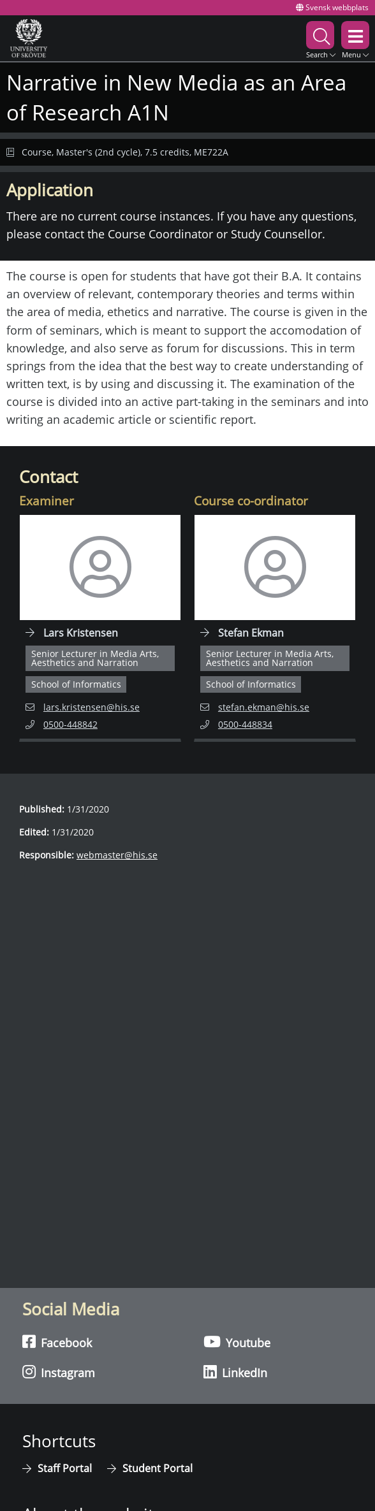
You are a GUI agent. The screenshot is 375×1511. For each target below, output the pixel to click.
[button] (320, 38)
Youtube (236, 1342)
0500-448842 (77, 723)
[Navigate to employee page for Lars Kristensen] (100, 628)
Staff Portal (66, 1468)
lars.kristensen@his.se (83, 706)
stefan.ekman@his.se (254, 706)
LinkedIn (235, 1372)
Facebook (57, 1342)
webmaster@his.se (117, 855)
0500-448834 (251, 723)
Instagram (58, 1372)
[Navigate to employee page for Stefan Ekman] (275, 628)
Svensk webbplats (332, 7)
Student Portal (157, 1468)
